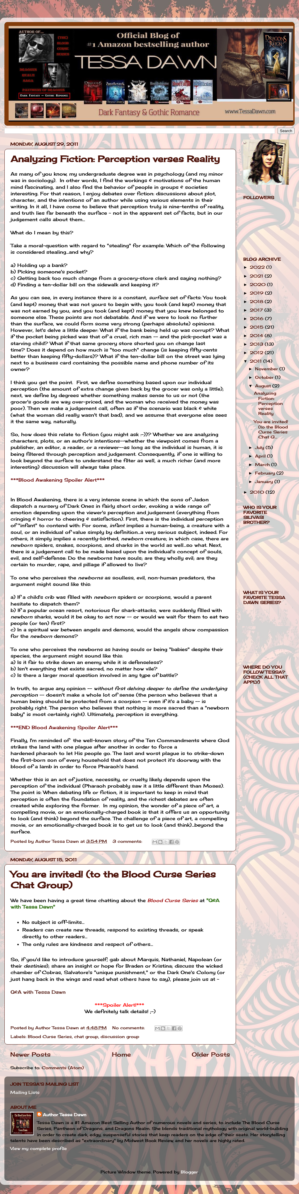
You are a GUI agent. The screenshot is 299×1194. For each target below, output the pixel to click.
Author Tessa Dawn (64, 1114)
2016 (257, 318)
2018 (257, 301)
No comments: (129, 1027)
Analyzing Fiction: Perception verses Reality (115, 159)
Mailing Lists (25, 1092)
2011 (256, 361)
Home (121, 1054)
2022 (258, 267)
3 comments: (128, 841)
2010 (258, 492)
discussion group (120, 1036)
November (267, 368)
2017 (257, 309)
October (265, 377)
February (265, 472)
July (260, 447)
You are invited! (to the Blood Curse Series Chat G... (271, 429)
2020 (258, 284)
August (263, 385)
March (263, 464)
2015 (257, 326)
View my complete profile (38, 1148)
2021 (257, 275)
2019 (257, 292)
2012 (257, 352)
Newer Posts (30, 1054)
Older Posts (211, 1054)
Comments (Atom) (63, 1067)
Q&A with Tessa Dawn (38, 992)
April (261, 455)
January (264, 481)
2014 (257, 335)
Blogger (189, 1171)
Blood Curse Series (50, 1036)
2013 (257, 344)
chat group (86, 1036)
